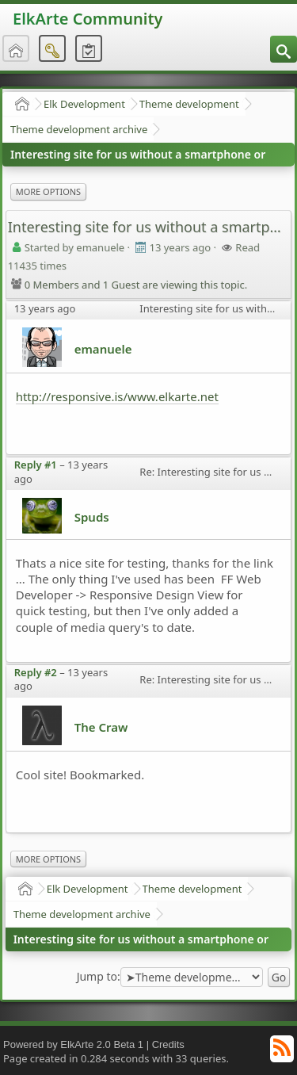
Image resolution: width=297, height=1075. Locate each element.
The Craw (101, 727)
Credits (168, 1044)
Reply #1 (35, 464)
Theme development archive (78, 129)
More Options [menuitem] (48, 191)
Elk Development (84, 104)
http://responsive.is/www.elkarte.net (117, 396)
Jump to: (98, 977)
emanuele (103, 349)
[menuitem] (283, 49)
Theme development (189, 104)
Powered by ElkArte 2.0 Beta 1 (73, 1044)
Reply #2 (35, 672)
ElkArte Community (87, 18)
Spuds (91, 517)
